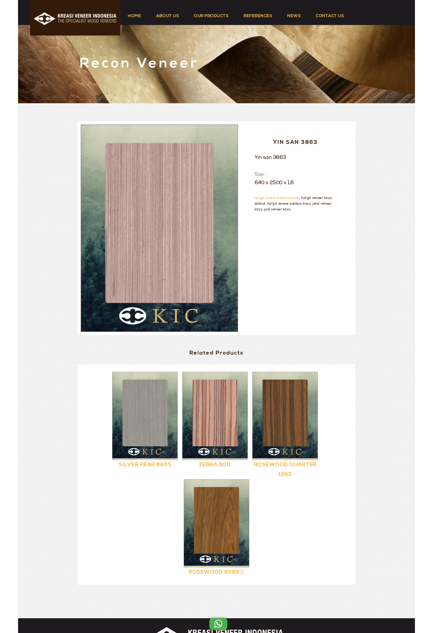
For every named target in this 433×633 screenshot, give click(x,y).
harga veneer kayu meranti (277, 198)
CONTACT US (330, 16)
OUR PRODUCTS (211, 16)
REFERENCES (258, 16)
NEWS (294, 16)
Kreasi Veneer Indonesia (234, 613)
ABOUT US (167, 16)
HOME (134, 16)
